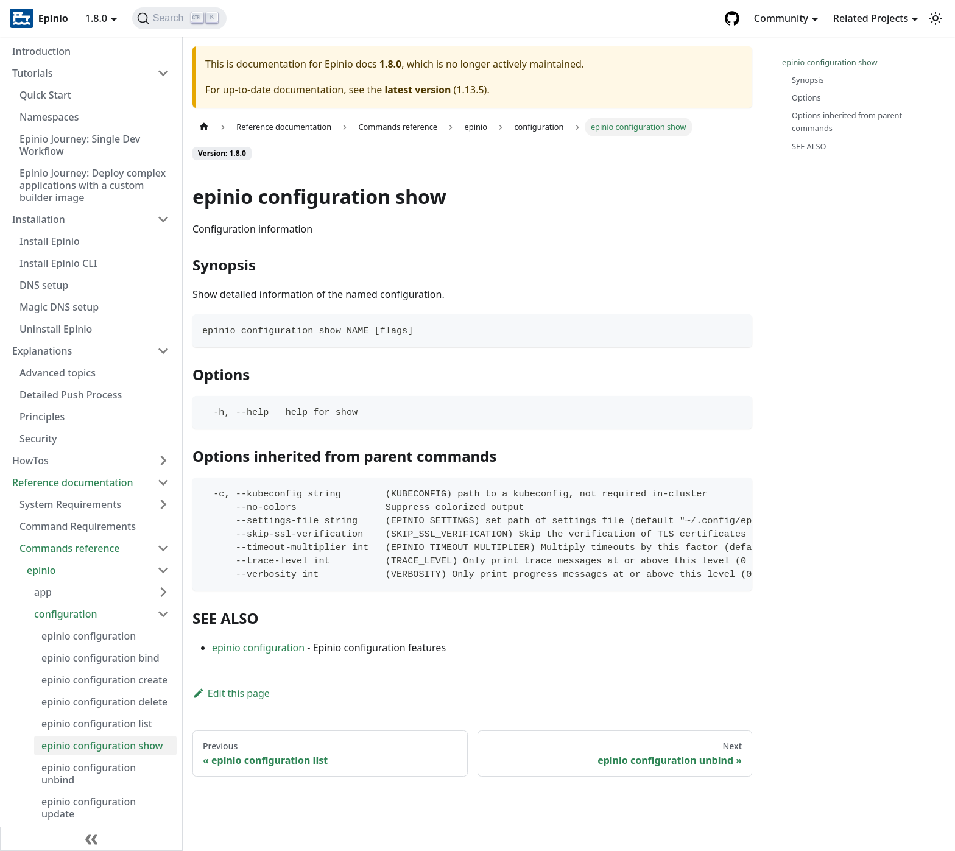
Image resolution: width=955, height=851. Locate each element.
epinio (41, 570)
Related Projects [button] (870, 18)
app (43, 592)
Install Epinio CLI (58, 263)
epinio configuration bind (100, 658)
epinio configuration (88, 636)
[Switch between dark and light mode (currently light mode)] (935, 18)
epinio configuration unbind (88, 773)
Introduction (41, 51)
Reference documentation (72, 482)
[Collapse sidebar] (91, 839)
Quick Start (45, 95)
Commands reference (69, 548)
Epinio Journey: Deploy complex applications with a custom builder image (92, 185)
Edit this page (231, 693)
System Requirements (70, 504)
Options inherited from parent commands (847, 121)
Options (806, 97)
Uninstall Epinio (55, 329)
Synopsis (808, 79)
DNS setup (43, 285)
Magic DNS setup (59, 307)
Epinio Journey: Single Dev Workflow (79, 145)
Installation (38, 219)
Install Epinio (49, 241)
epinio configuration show (102, 745)
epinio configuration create (104, 680)
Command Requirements (77, 526)
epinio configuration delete (104, 701)
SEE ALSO (809, 146)
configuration (65, 614)
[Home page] (204, 127)
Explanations (42, 351)
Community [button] (781, 18)
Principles (42, 416)
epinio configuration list (96, 723)
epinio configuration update (88, 808)
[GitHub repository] (732, 18)
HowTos (30, 460)
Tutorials (32, 73)
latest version (417, 89)
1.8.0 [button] (96, 18)
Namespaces (49, 117)
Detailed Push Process (70, 394)
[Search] (179, 18)
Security (38, 438)
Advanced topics (57, 373)
